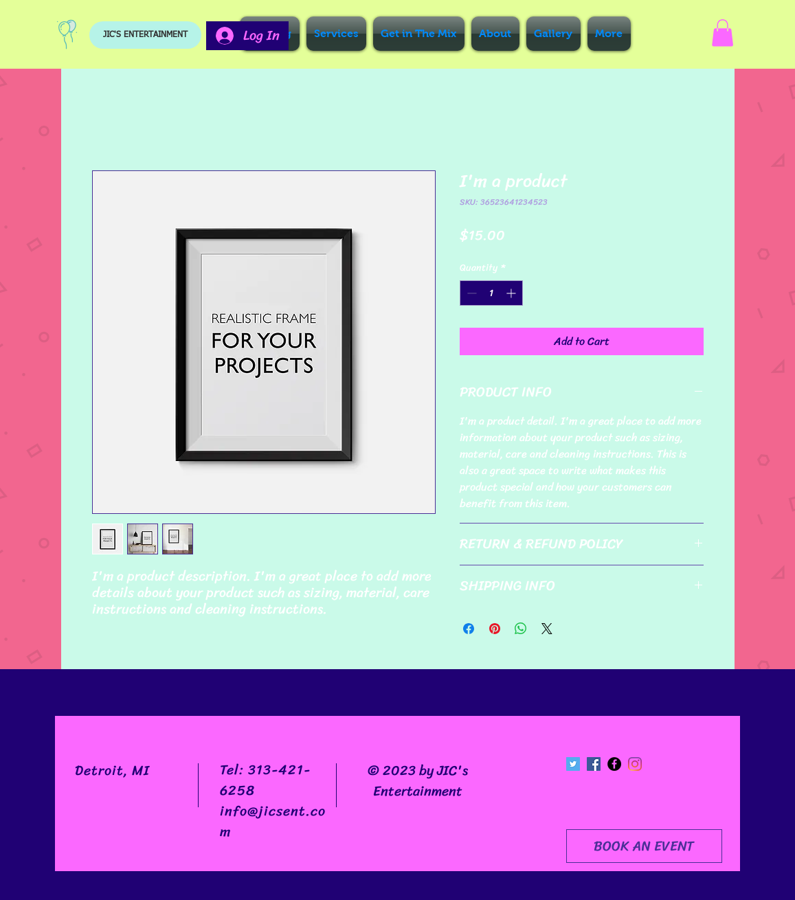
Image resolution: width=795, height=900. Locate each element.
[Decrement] (470, 293)
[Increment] (512, 293)
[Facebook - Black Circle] (614, 764)
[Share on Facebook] (468, 628)
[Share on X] (547, 628)
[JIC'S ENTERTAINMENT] (145, 35)
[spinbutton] (491, 293)
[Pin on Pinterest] (494, 628)
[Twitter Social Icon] (573, 764)
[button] (722, 32)
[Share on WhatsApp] (521, 628)
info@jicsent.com (273, 821)
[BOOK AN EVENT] (644, 846)
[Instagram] (635, 764)
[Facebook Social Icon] (594, 764)
